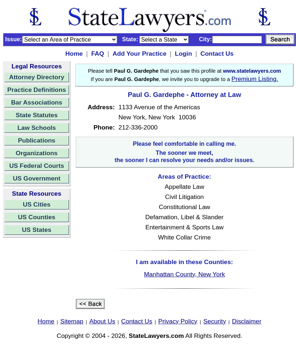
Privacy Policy (177, 321)
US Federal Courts (36, 165)
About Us (102, 321)
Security (215, 321)
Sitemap (71, 321)
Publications (36, 140)
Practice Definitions (36, 89)
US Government (37, 178)
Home (74, 53)
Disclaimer (247, 321)
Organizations (37, 153)
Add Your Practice (139, 53)
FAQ (97, 53)
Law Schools (36, 127)
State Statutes (37, 115)
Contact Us (216, 53)
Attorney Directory (36, 77)
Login (183, 53)
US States (37, 229)
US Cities (36, 204)
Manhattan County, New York (184, 274)
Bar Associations (36, 102)
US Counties (36, 217)
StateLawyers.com (156, 335)
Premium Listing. (254, 78)
